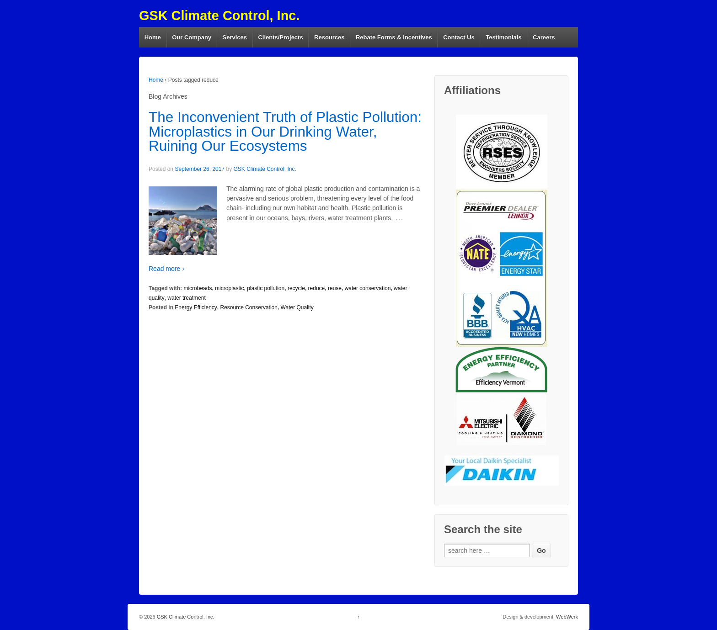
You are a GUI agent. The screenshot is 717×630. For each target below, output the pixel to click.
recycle (296, 288)
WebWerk (567, 616)
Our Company (191, 37)
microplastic (229, 288)
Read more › (166, 268)
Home (152, 37)
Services (235, 37)
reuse (335, 288)
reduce (316, 288)
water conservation (368, 288)
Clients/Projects (280, 37)
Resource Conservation (249, 307)
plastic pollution (265, 288)
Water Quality (297, 307)
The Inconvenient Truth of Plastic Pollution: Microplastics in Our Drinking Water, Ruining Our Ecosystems (285, 131)
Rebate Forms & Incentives (394, 37)
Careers (544, 37)
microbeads (197, 288)
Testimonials (504, 37)
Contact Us (459, 37)
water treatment (186, 298)
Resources (329, 37)
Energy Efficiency (196, 307)
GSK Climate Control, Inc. (219, 15)
